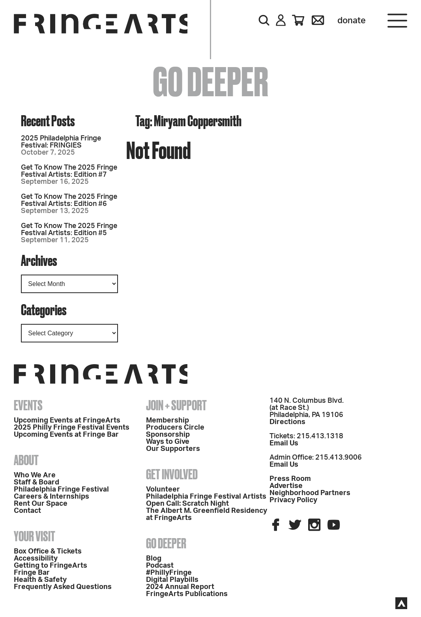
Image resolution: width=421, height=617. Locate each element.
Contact (27, 510)
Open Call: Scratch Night (187, 503)
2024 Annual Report (180, 587)
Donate (351, 20)
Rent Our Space (40, 503)
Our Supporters (173, 448)
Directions (287, 422)
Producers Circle (175, 427)
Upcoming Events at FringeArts (67, 420)
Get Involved (172, 474)
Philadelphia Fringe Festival (61, 489)
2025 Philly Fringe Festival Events (71, 427)
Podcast (160, 565)
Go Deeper (166, 543)
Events (28, 405)
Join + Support (176, 405)
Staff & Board (36, 482)
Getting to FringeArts (50, 565)
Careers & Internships (51, 496)
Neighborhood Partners (309, 493)
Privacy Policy (293, 500)
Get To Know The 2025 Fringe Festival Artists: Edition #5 (69, 229)
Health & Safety (40, 579)
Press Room (290, 478)
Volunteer (163, 489)
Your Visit (34, 536)
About (26, 460)
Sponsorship (168, 434)
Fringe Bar (32, 572)
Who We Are (35, 475)
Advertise (286, 486)
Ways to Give (167, 441)
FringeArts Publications (187, 594)
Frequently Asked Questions (63, 587)
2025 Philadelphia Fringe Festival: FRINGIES (61, 142)
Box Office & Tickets (48, 551)
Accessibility (36, 558)
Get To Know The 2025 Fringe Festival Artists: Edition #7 (69, 171)
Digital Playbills (172, 579)
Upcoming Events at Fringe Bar (66, 434)
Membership (167, 420)
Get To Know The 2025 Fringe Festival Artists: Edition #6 (69, 200)
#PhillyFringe (169, 572)
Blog (153, 558)
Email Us (283, 443)
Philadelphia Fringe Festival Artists (206, 496)
